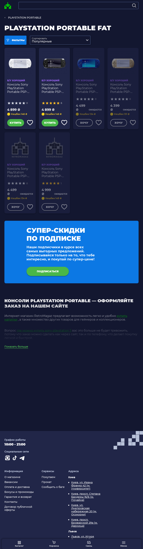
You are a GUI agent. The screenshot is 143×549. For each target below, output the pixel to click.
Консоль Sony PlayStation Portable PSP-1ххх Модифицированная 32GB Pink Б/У (20, 172)
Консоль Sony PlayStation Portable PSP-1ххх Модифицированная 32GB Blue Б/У (89, 88)
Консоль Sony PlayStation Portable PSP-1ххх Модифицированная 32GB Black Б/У (54, 88)
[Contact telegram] (23, 458)
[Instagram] (8, 458)
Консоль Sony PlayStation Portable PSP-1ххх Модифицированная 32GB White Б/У (20, 88)
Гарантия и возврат (18, 497)
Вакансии (11, 482)
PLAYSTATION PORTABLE (24, 17)
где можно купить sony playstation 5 (44, 330)
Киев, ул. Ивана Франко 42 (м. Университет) (82, 485)
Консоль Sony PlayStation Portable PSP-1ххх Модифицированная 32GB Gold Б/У (123, 88)
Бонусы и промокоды (19, 492)
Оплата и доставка (17, 487)
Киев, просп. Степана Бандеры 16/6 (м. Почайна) (85, 497)
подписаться (48, 271)
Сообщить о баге (53, 487)
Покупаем (48, 477)
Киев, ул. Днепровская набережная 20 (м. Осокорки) (84, 510)
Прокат (47, 482)
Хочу (84, 122)
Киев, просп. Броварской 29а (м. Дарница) (84, 523)
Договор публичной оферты (18, 508)
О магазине (12, 477)
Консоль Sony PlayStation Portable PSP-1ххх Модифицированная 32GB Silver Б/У (54, 172)
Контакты (10, 501)
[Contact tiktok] (15, 458)
